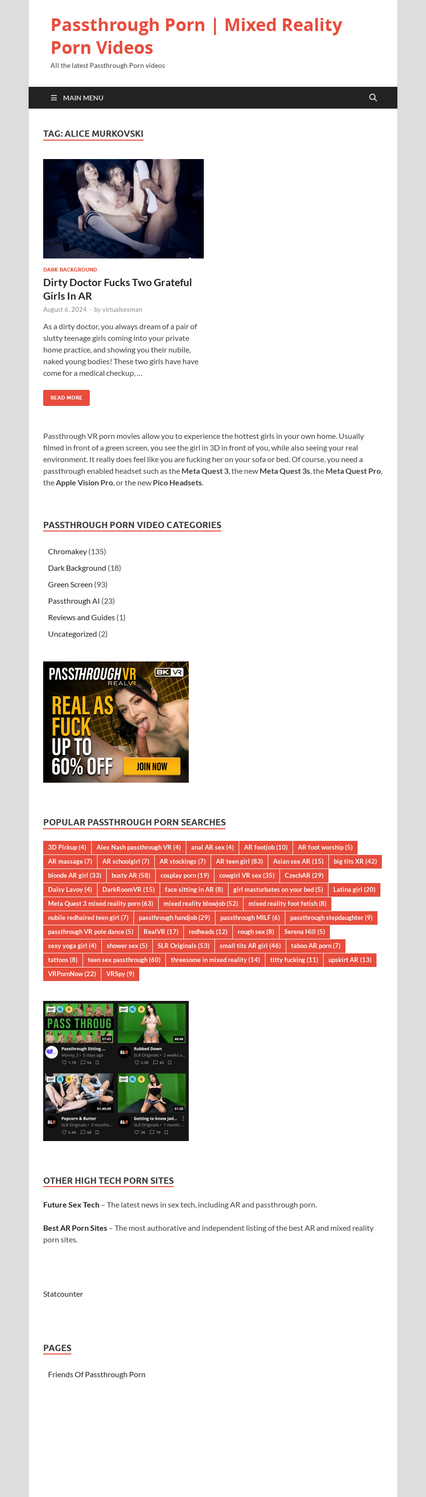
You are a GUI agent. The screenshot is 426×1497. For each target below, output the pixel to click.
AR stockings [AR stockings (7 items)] (183, 861)
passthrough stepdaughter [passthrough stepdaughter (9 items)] (331, 917)
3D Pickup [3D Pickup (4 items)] (67, 847)
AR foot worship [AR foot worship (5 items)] (325, 847)
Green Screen (70, 584)
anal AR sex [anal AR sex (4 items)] (212, 847)
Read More (62, 395)
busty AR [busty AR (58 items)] (131, 875)
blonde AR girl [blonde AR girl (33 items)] (74, 875)
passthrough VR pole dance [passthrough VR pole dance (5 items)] (90, 931)
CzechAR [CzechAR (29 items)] (304, 875)
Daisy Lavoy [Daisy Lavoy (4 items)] (70, 889)
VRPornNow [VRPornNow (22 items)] (72, 974)
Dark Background (70, 269)
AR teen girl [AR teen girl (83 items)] (239, 861)
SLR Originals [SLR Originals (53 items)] (184, 946)
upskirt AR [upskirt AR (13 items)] (350, 960)
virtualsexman (122, 309)
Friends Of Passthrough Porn (97, 1374)
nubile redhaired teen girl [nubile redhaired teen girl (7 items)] (88, 917)
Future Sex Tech (71, 1204)
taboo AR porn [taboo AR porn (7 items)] (316, 946)
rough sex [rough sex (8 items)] (256, 931)
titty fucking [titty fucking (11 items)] (294, 960)
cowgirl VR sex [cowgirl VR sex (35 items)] (247, 875)
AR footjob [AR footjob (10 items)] (266, 847)
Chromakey (67, 551)
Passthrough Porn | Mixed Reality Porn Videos (196, 36)
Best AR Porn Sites (75, 1227)
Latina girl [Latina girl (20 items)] (354, 889)
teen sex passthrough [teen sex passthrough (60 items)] (124, 960)
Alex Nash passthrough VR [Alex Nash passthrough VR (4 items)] (139, 847)
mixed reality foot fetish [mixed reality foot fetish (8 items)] (287, 903)
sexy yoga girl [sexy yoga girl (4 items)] (72, 946)
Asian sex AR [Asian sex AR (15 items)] (298, 861)
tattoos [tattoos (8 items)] (63, 960)
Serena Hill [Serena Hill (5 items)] (304, 931)
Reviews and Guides (81, 617)
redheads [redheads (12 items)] (208, 931)
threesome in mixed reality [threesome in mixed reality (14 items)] (215, 960)
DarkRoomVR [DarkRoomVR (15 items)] (128, 889)
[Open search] (373, 98)
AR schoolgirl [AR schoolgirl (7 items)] (125, 861)
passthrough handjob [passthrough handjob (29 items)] (174, 917)
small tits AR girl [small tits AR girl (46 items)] (250, 946)
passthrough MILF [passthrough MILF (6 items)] (250, 917)
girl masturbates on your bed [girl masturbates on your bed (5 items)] (278, 889)
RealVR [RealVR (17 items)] (161, 931)
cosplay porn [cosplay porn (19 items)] (185, 875)
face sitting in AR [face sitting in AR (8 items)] (194, 889)
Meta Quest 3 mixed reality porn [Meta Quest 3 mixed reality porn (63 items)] (100, 903)
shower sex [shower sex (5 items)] (127, 946)
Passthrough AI (74, 600)
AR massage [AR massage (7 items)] (70, 861)
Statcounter (63, 1293)
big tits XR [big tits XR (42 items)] (355, 861)
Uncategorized (72, 633)
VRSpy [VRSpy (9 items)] (120, 974)
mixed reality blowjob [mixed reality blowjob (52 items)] (201, 903)
